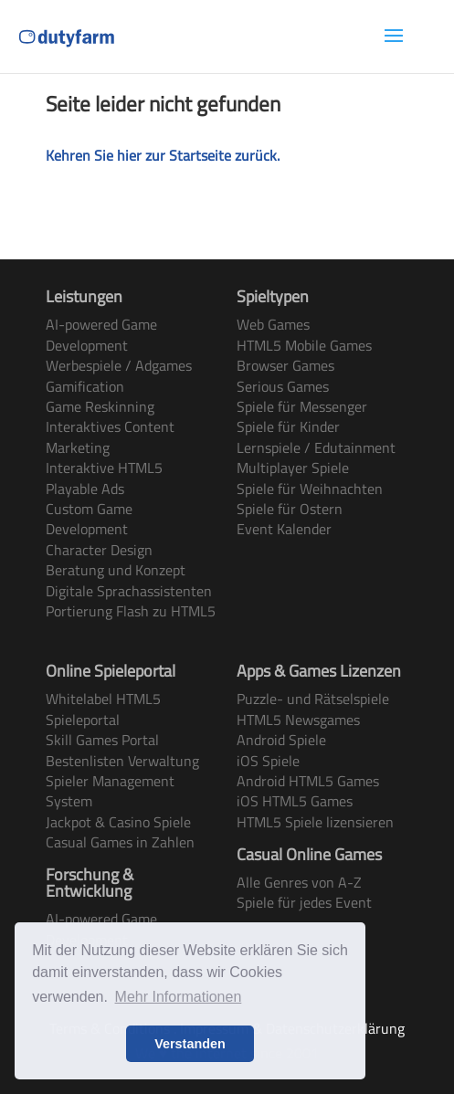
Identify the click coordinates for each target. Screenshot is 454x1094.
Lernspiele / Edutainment (316, 447)
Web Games (273, 324)
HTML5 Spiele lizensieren (315, 822)
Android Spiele (281, 740)
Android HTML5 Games (308, 781)
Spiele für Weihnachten (310, 489)
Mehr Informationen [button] (178, 997)
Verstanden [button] (190, 1043)
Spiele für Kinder (288, 426)
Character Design (99, 550)
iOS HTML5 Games (295, 801)
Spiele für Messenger (302, 406)
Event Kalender (284, 529)
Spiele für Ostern (290, 509)
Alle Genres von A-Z (299, 882)
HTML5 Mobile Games (304, 345)
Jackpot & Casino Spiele (118, 822)
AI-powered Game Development (101, 334)
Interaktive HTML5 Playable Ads (104, 478)
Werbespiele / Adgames (119, 365)
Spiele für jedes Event (304, 902)
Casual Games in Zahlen (120, 842)
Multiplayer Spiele (293, 468)
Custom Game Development (89, 519)
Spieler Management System (110, 791)
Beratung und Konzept (115, 570)
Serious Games (283, 386)
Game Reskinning (100, 406)
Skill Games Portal (102, 740)
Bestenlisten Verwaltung (122, 761)
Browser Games (285, 365)
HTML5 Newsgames (298, 720)
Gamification (85, 386)
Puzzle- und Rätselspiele (313, 699)
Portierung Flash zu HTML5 (131, 611)
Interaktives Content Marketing (110, 437)
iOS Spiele (268, 761)
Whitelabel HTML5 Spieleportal (103, 709)
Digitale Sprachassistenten (129, 591)
